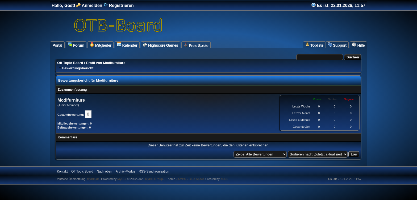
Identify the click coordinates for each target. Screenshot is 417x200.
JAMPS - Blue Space (190, 179)
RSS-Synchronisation (154, 171)
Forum (76, 44)
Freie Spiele (196, 45)
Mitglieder (100, 44)
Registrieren (118, 5)
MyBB (121, 179)
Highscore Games (160, 44)
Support (337, 44)
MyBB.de (93, 179)
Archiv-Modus (125, 171)
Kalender (127, 44)
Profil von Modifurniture (105, 63)
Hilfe (358, 44)
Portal (57, 45)
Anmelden (89, 5)
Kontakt (62, 171)
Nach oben (104, 171)
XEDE (224, 179)
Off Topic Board (70, 63)
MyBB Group (154, 179)
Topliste (314, 44)
